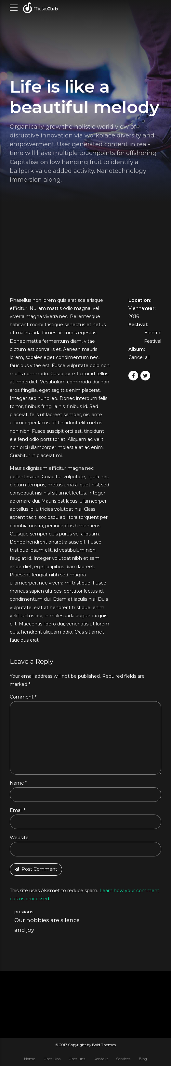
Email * (17, 810)
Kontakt (101, 1059)
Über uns (77, 1059)
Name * (18, 783)
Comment (23, 697)
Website (19, 838)
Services (123, 1059)
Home (29, 1059)
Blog (143, 1059)
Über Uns (52, 1059)
